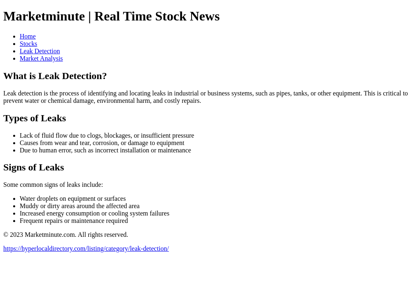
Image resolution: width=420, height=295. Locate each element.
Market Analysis (41, 58)
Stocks (28, 43)
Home (28, 36)
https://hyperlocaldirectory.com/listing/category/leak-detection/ (86, 248)
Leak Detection (40, 51)
